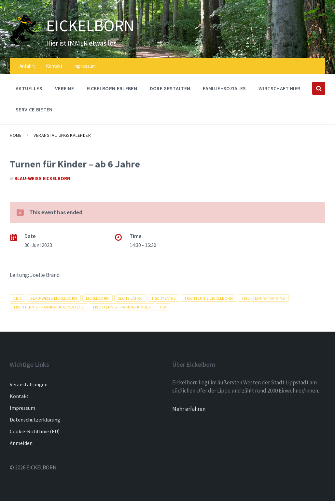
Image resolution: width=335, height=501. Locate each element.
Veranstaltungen (29, 384)
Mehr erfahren (188, 408)
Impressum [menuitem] (84, 66)
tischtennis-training (263, 298)
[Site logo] (23, 43)
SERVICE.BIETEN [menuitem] (34, 109)
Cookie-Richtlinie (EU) (35, 431)
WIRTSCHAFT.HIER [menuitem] (279, 88)
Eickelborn (97, 298)
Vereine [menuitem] (64, 88)
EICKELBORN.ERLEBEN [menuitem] (112, 88)
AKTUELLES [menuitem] (29, 88)
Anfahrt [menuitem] (27, 66)
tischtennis (163, 298)
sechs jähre (130, 298)
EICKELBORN (92, 25)
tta (163, 306)
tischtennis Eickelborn (208, 298)
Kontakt (19, 396)
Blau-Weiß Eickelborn (42, 178)
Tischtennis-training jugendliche (48, 306)
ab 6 (17, 298)
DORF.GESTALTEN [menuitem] (170, 88)
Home (15, 135)
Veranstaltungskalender (62, 135)
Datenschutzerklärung (35, 419)
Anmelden (21, 443)
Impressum (22, 408)
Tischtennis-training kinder (121, 306)
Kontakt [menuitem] (54, 66)
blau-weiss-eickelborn (53, 298)
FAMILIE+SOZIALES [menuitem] (224, 88)
